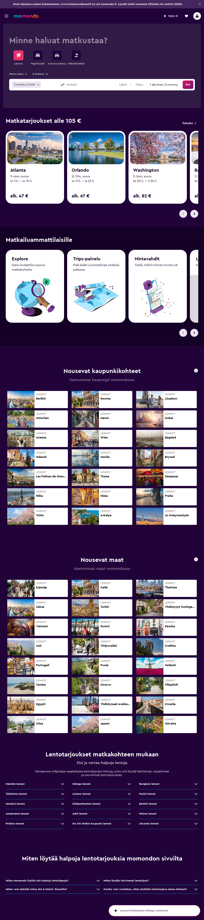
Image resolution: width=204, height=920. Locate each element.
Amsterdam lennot (17, 813)
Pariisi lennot (147, 794)
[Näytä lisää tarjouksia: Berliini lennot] (196, 804)
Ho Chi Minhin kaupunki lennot (91, 823)
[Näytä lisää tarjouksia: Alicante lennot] (196, 823)
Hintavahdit (147, 259)
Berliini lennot (148, 804)
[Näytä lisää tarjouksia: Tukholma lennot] (62, 794)
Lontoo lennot (81, 794)
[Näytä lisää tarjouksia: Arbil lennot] (129, 813)
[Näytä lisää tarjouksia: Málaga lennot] (129, 784)
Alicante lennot (149, 823)
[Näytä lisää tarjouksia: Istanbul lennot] (62, 804)
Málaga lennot (81, 784)
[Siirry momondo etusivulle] (26, 16)
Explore (20, 259)
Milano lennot (148, 813)
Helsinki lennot (15, 784)
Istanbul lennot (15, 804)
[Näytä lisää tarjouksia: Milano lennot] (196, 813)
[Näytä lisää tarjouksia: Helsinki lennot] (62, 784)
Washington (146, 170)
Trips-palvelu (86, 259)
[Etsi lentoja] (18, 55)
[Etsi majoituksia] (38, 55)
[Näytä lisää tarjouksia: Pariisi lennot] (196, 794)
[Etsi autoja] (57, 55)
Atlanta (18, 170)
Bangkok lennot (149, 784)
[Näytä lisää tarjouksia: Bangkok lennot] (196, 784)
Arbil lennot (79, 813)
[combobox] (18, 74)
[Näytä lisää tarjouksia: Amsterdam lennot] (62, 813)
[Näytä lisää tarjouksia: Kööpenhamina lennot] (129, 804)
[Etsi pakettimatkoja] (76, 55)
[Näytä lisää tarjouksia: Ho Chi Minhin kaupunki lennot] (129, 823)
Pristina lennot (15, 823)
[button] (200, 4)
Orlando (80, 170)
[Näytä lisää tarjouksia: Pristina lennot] (62, 823)
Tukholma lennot (16, 794)
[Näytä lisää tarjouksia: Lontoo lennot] (129, 794)
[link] (189, 123)
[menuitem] (18, 58)
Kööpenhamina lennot (86, 804)
